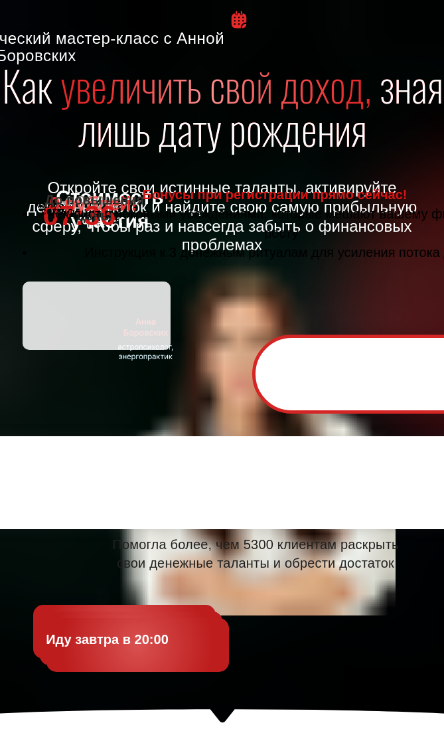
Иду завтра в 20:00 (107, 639)
